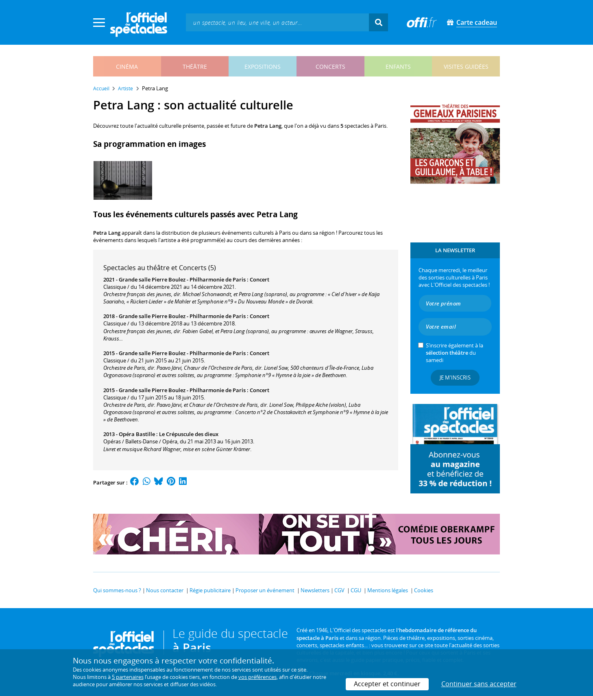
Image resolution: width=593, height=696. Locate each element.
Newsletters (315, 590)
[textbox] (277, 22)
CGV (339, 590)
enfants (398, 66)
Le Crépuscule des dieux (188, 434)
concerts (330, 66)
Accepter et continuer (387, 683)
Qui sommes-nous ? (117, 590)
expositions (262, 66)
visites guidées (466, 66)
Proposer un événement (264, 590)
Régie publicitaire (210, 590)
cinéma (127, 66)
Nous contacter (164, 590)
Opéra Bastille (137, 434)
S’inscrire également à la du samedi (454, 353)
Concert (259, 279)
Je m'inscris (455, 377)
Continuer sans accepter (479, 683)
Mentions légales (387, 590)
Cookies (423, 590)
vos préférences (257, 677)
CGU (356, 590)
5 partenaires (128, 677)
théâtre (195, 66)
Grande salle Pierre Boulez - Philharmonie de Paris (182, 279)
